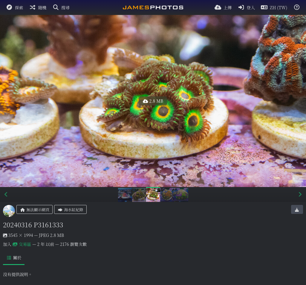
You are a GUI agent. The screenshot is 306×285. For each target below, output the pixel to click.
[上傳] (223, 7)
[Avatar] (9, 211)
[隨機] (38, 7)
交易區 (22, 244)
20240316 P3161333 (33, 224)
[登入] (246, 7)
